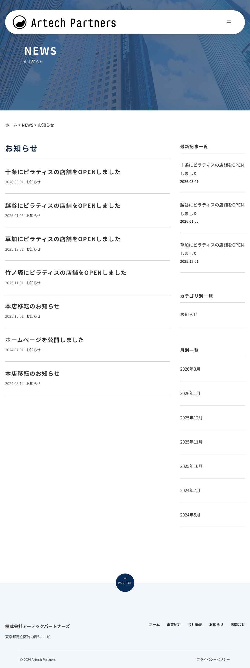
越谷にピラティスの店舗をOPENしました (63, 205)
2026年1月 (190, 393)
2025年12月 (191, 418)
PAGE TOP (125, 582)
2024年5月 (190, 515)
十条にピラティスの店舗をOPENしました (63, 172)
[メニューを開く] (229, 22)
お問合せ (237, 624)
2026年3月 (190, 369)
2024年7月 (190, 490)
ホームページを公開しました (44, 340)
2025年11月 (191, 442)
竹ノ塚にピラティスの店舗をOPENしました (66, 272)
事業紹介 (174, 624)
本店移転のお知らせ (32, 306)
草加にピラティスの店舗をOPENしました (63, 239)
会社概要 (195, 624)
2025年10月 (191, 466)
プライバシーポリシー (213, 659)
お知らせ (33, 181)
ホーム (154, 624)
